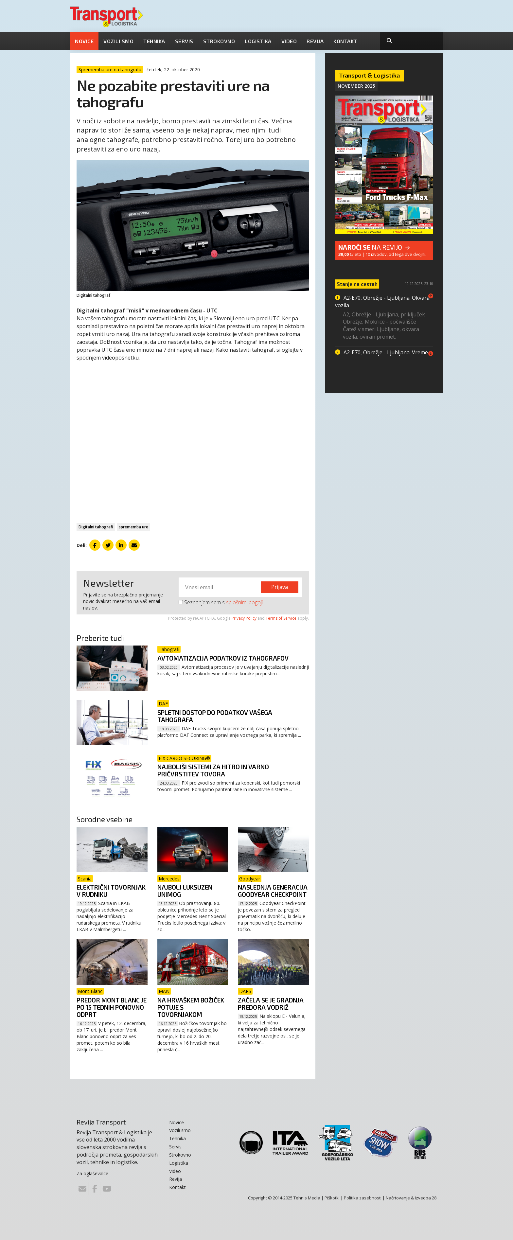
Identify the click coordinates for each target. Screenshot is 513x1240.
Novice (84, 41)
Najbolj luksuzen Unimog (184, 890)
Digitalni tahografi (96, 527)
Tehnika (154, 41)
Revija (315, 41)
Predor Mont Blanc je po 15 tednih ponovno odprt (112, 1007)
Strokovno (219, 41)
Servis (184, 41)
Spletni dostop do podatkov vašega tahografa (214, 716)
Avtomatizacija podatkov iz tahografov (223, 658)
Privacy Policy (244, 618)
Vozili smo (118, 41)
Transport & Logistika (369, 75)
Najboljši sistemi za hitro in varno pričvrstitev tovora (213, 770)
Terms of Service (281, 618)
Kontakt (345, 41)
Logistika (258, 41)
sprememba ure (133, 527)
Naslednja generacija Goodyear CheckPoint (273, 890)
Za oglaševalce (92, 1173)
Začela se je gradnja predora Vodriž (271, 1003)
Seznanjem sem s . (221, 602)
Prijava (279, 587)
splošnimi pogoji (244, 602)
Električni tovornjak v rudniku (111, 890)
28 (434, 1198)
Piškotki (332, 1198)
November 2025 (356, 86)
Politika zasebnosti (362, 1198)
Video (289, 41)
